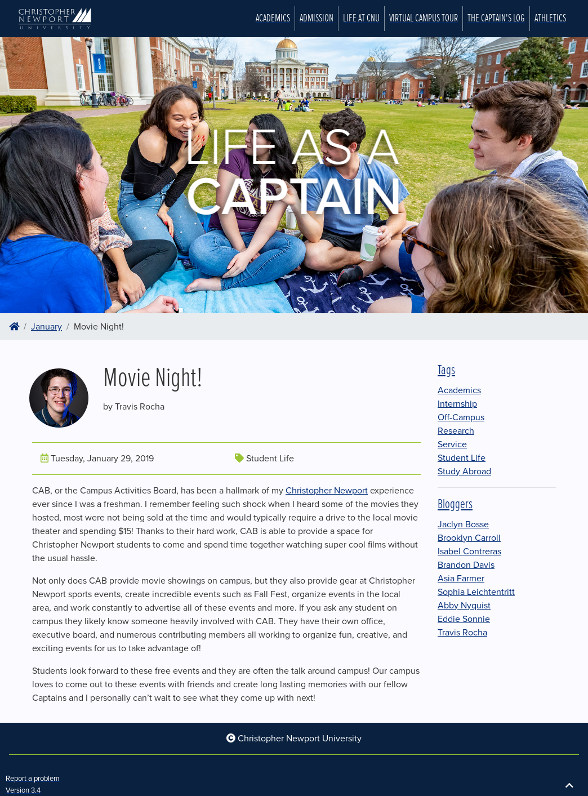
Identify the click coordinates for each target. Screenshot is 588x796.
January (46, 326)
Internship (457, 404)
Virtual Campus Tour (423, 18)
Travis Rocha (462, 632)
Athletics (550, 18)
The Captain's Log (496, 18)
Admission (316, 18)
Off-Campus (461, 417)
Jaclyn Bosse (463, 524)
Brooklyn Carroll (469, 538)
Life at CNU (361, 18)
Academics (273, 18)
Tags (446, 370)
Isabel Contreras (469, 551)
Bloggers (455, 504)
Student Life (461, 458)
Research (456, 431)
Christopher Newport (327, 490)
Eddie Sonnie (464, 619)
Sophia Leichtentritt (476, 592)
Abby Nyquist (464, 605)
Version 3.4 (23, 790)
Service (452, 444)
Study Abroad (464, 471)
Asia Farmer (461, 578)
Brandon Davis (466, 565)
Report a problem (33, 778)
